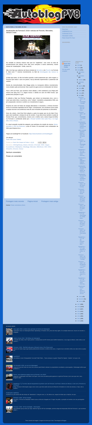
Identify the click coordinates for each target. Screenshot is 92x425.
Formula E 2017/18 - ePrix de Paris (81, 108)
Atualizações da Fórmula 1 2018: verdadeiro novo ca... (82, 177)
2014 (78, 311)
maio (80, 93)
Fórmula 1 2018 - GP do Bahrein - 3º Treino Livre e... (82, 264)
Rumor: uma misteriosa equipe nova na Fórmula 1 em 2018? (29, 374)
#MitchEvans (40, 147)
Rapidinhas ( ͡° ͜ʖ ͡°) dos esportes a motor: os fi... (81, 249)
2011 (78, 318)
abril (80, 95)
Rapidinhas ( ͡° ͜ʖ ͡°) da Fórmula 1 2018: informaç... (81, 152)
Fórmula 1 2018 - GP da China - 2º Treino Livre (81, 207)
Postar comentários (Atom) (18, 205)
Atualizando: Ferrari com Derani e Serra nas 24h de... (81, 290)
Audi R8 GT (16, 356)
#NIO (45, 147)
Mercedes (39, 70)
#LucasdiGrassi (10, 147)
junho (80, 90)
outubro (81, 79)
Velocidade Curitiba (67, 35)
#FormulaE (37, 145)
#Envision (31, 145)
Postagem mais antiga (49, 201)
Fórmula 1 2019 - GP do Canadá (22, 397)
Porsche (48, 70)
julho (80, 88)
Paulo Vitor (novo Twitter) (13, 139)
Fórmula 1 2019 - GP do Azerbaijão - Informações (26, 407)
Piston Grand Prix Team (68, 38)
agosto (81, 86)
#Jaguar (47, 145)
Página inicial (33, 201)
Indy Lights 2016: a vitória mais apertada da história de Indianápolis (31, 329)
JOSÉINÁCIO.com (67, 31)
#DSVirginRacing (17, 145)
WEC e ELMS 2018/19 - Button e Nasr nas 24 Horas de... (82, 134)
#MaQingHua (18, 147)
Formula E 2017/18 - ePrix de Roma (81, 191)
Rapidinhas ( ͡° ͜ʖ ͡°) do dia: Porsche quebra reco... (81, 240)
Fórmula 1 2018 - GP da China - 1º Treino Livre (81, 223)
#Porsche (15, 149)
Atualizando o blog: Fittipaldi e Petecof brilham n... (82, 160)
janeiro (81, 301)
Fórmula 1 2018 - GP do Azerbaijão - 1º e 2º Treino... (82, 143)
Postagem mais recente (15, 201)
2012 (78, 316)
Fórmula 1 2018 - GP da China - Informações (82, 231)
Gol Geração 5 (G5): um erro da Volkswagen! (25, 365)
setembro (81, 82)
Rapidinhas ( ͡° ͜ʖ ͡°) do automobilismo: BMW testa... (82, 215)
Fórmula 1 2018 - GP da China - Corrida (81, 185)
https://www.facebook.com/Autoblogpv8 (40, 133)
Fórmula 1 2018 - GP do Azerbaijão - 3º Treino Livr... (82, 116)
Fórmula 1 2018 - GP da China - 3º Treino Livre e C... (82, 199)
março (80, 296)
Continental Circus (67, 33)
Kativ (52, 420)
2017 (78, 304)
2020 (78, 65)
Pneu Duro (65, 29)
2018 (78, 70)
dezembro (81, 72)
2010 (78, 321)
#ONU (49, 147)
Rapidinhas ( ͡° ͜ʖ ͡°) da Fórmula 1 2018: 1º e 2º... (81, 272)
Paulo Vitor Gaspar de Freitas (67, 65)
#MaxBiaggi (26, 147)
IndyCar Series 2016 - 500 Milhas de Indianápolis (26, 338)
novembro (81, 76)
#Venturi (21, 149)
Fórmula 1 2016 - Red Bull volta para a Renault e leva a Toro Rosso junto (33, 347)
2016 (78, 306)
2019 (78, 67)
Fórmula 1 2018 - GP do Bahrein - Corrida (82, 257)
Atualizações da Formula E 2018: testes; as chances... (82, 169)
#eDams (25, 145)
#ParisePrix (9, 149)
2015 (78, 309)
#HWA (42, 145)
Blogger (64, 420)
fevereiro (81, 299)
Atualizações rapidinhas (12, 392)
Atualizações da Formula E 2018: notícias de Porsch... (82, 125)
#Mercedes (33, 147)
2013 (78, 313)
